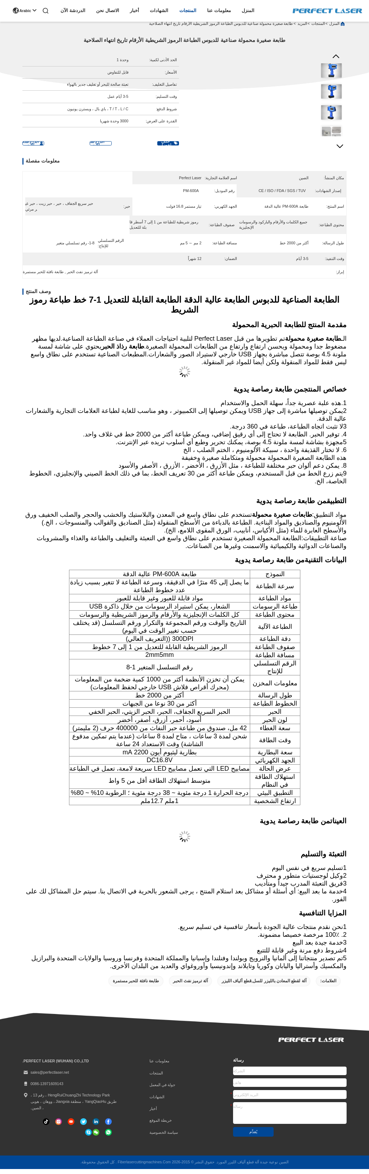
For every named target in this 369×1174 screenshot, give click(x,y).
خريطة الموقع (160, 1125)
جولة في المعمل (162, 1090)
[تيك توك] (71, 1126)
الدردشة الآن (73, 10)
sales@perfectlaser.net (45, 1077)
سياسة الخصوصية (163, 1137)
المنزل (248, 10)
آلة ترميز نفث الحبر (190, 985)
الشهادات (159, 10)
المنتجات (187, 10)
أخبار (134, 10)
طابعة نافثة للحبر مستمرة (136, 985)
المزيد (302, 28)
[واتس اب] (108, 1137)
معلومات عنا (219, 10)
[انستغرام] (58, 1126)
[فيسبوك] (108, 1126)
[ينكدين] (96, 1126)
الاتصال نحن (107, 10)
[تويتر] (83, 1126)
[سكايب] (88, 1137)
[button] (340, 150)
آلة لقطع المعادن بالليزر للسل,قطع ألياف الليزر (264, 985)
